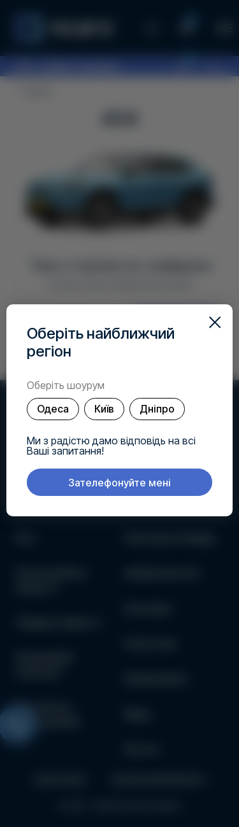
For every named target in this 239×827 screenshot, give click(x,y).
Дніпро (157, 408)
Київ (104, 408)
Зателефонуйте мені (119, 482)
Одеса (53, 408)
